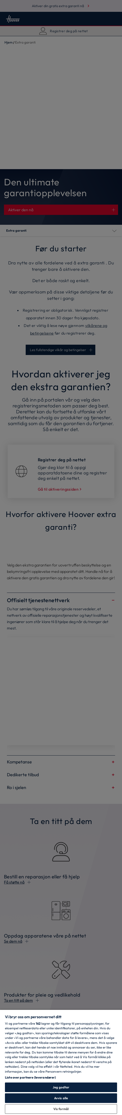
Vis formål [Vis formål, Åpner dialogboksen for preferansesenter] (61, 1109)
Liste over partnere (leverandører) (30, 1077)
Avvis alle (61, 1098)
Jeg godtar (61, 1087)
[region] (61, 1062)
